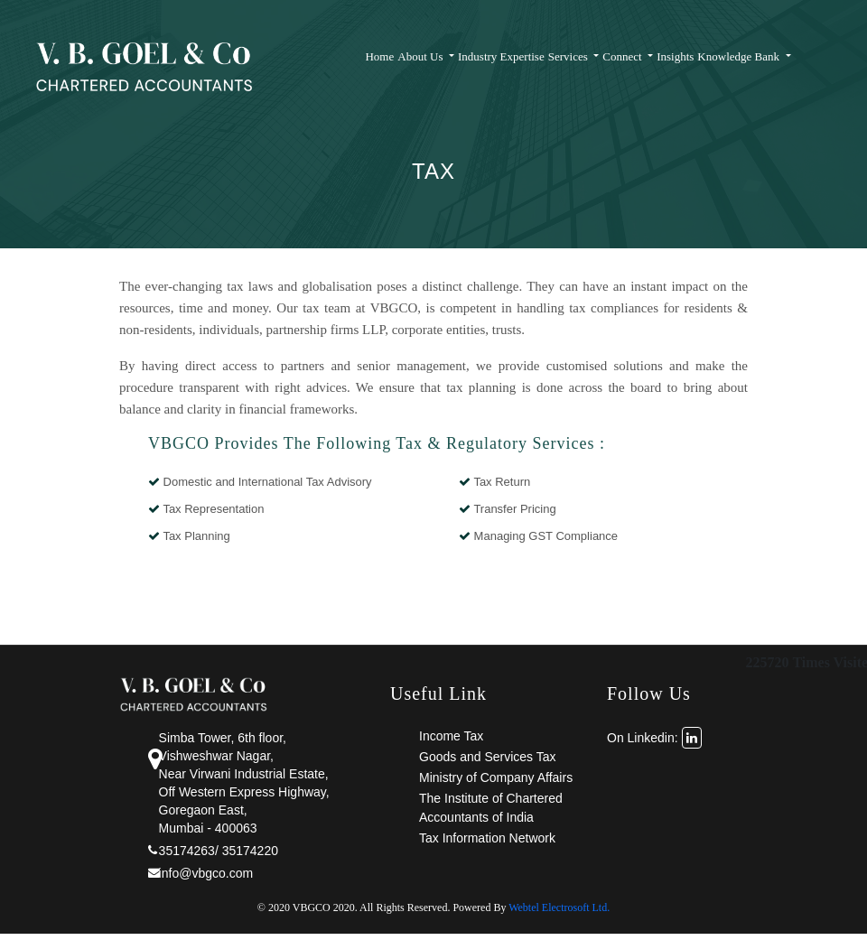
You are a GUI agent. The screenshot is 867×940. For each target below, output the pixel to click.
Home (379, 56)
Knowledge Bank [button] (739, 56)
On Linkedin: (654, 738)
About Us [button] (421, 56)
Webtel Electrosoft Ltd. (559, 907)
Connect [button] (623, 56)
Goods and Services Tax (487, 756)
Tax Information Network (487, 838)
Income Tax (451, 736)
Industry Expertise (501, 56)
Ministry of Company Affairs (496, 777)
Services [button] (569, 56)
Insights (675, 56)
